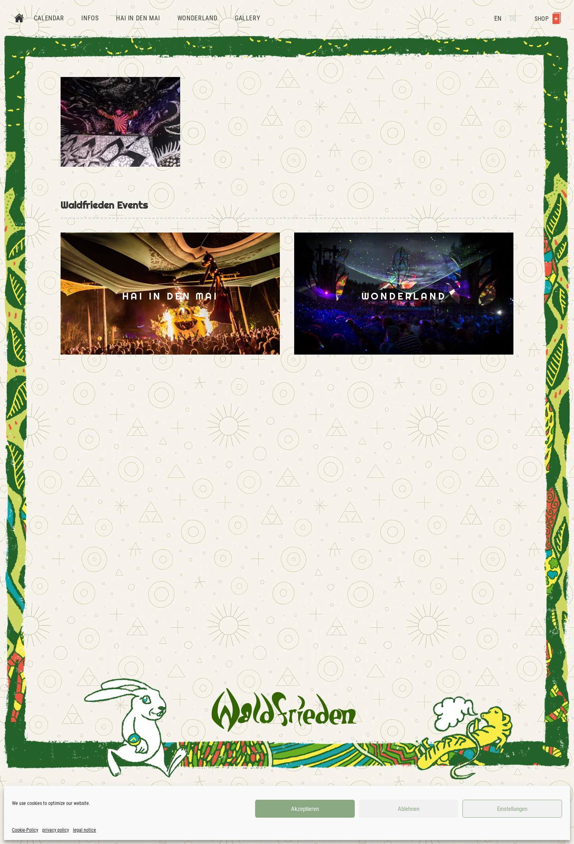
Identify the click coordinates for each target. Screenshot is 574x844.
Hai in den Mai (138, 18)
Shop (548, 18)
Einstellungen (512, 808)
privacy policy (55, 830)
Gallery (247, 18)
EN (497, 18)
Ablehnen (408, 808)
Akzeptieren (305, 808)
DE (512, 18)
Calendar (49, 18)
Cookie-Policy (25, 830)
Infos (89, 18)
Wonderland (197, 18)
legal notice (84, 830)
